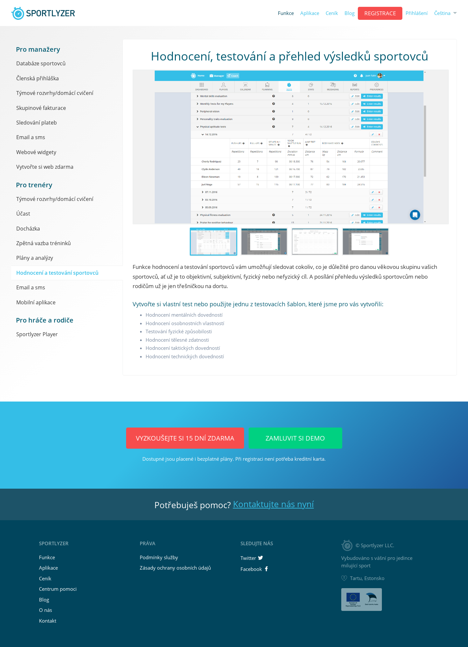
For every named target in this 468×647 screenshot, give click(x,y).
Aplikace (309, 13)
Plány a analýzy (34, 257)
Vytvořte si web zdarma (44, 166)
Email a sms (30, 137)
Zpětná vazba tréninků (43, 243)
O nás (45, 610)
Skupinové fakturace (41, 108)
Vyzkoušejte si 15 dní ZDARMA (185, 438)
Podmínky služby (159, 557)
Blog (349, 13)
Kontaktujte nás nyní (273, 503)
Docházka (28, 228)
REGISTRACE (380, 13)
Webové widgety (36, 152)
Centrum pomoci (58, 589)
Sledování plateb (36, 122)
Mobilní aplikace (36, 302)
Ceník (332, 13)
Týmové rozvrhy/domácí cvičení (54, 93)
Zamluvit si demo (295, 438)
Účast (23, 213)
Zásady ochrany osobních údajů (175, 567)
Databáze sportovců (41, 63)
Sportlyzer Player (37, 334)
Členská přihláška (37, 78)
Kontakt (47, 620)
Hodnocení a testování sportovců (57, 272)
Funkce (286, 13)
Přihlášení (417, 13)
